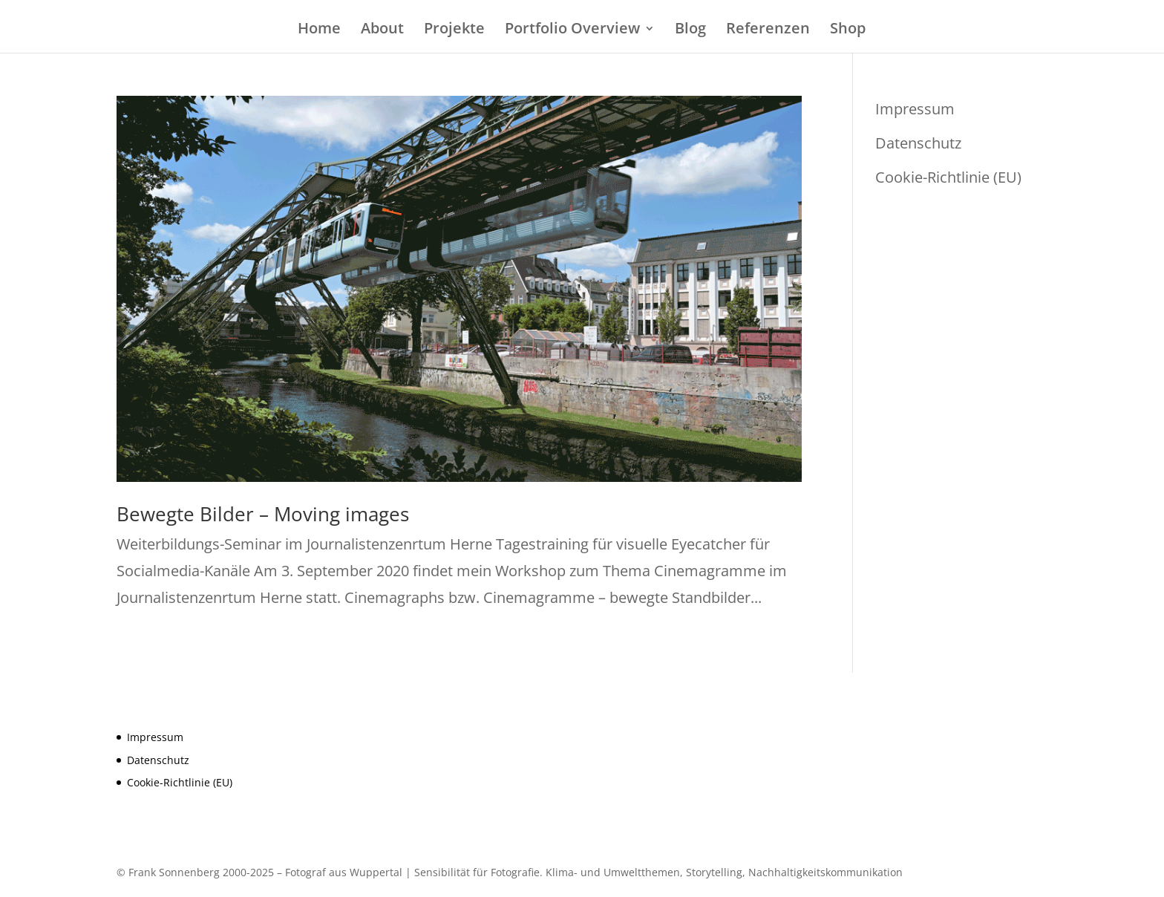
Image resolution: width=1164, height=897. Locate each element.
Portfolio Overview (572, 30)
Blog (690, 30)
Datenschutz (918, 143)
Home (319, 30)
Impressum (915, 109)
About (382, 30)
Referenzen (768, 30)
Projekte (454, 30)
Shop (848, 30)
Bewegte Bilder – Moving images (263, 513)
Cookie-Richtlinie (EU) (948, 177)
